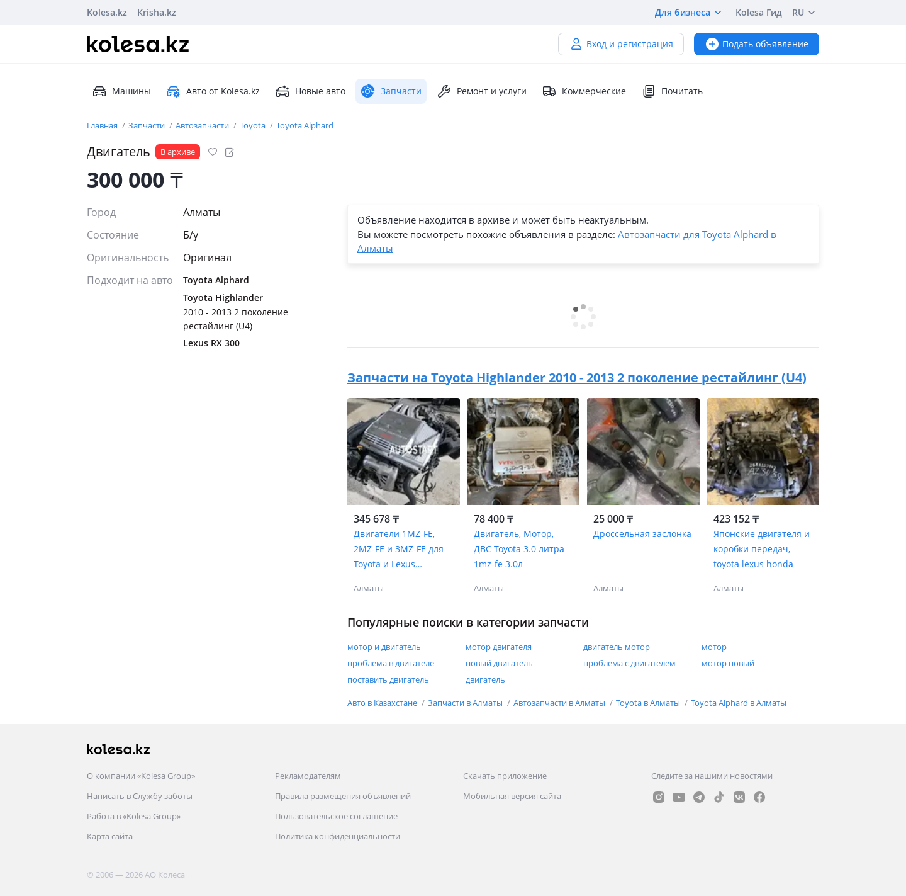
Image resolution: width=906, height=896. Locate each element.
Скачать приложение (505, 775)
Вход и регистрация (621, 44)
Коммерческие (584, 91)
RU (805, 12)
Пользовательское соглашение (336, 816)
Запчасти (147, 125)
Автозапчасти (203, 125)
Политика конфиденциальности (337, 836)
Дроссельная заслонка (642, 534)
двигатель (485, 679)
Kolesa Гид (758, 12)
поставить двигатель (388, 679)
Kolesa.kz (107, 12)
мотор (714, 646)
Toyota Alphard (304, 125)
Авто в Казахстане (383, 702)
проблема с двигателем (629, 663)
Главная (103, 125)
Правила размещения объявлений (343, 796)
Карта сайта (110, 836)
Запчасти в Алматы (466, 702)
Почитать (672, 91)
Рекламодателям (308, 775)
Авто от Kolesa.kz (213, 91)
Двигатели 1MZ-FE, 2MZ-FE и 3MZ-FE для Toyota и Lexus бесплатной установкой (399, 550)
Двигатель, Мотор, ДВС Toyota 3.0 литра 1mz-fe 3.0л (519, 549)
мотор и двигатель (384, 646)
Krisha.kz (156, 12)
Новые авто (310, 91)
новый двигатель (499, 663)
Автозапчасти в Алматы (560, 702)
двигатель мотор (616, 646)
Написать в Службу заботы (140, 796)
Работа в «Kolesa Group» (134, 816)
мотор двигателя (499, 646)
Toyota (253, 125)
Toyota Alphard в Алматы (738, 702)
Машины (121, 91)
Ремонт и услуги (482, 91)
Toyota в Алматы (649, 702)
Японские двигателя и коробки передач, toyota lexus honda (761, 549)
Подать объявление (756, 44)
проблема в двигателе (390, 663)
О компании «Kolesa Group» (141, 775)
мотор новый (728, 663)
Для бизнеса (690, 12)
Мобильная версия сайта (512, 796)
